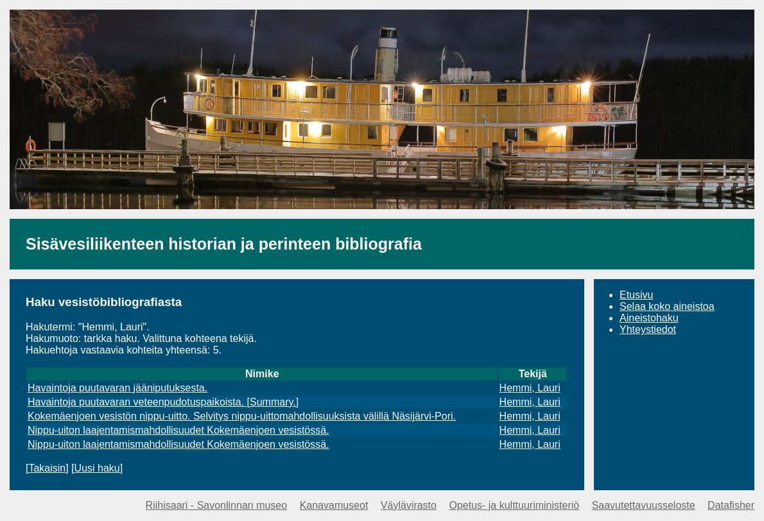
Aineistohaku (649, 317)
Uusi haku (97, 468)
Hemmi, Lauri (529, 387)
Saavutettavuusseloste (643, 505)
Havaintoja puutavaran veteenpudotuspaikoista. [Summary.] (163, 402)
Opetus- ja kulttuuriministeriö (514, 505)
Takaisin (46, 468)
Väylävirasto (409, 505)
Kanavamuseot (334, 505)
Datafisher (731, 505)
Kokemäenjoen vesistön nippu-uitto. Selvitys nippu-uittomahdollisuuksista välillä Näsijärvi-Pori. (242, 416)
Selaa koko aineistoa (667, 306)
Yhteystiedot (648, 329)
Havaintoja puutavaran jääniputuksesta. (117, 387)
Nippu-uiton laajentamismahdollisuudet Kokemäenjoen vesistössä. (178, 430)
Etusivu (636, 294)
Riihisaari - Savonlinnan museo (217, 505)
